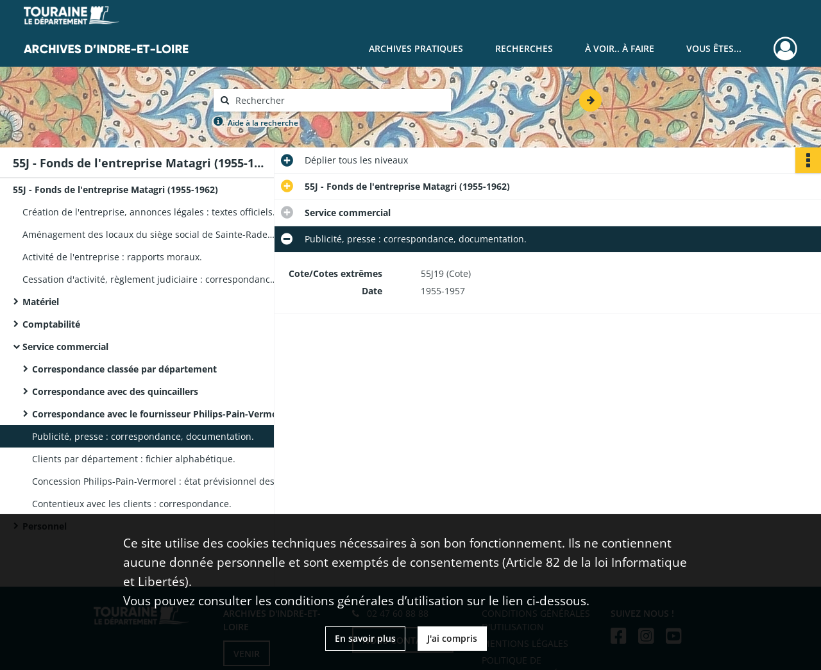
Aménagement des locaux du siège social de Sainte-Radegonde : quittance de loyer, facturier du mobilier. (150, 234)
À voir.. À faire (619, 48)
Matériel (40, 302)
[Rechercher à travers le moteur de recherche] (338, 100)
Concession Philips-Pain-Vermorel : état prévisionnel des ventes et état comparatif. (160, 481)
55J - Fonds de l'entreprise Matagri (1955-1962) (115, 189)
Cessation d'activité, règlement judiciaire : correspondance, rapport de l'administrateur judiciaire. (150, 279)
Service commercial (65, 346)
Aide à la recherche (263, 122)
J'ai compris (452, 638)
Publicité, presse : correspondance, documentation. (143, 436)
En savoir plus (365, 638)
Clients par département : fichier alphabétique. (133, 459)
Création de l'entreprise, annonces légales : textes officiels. (148, 212)
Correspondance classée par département (124, 369)
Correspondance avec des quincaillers (115, 391)
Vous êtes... (713, 48)
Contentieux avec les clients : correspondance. (132, 504)
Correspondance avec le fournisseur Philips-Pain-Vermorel (160, 414)
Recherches (524, 48)
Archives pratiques (416, 48)
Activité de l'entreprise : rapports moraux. (112, 257)
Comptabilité (51, 324)
